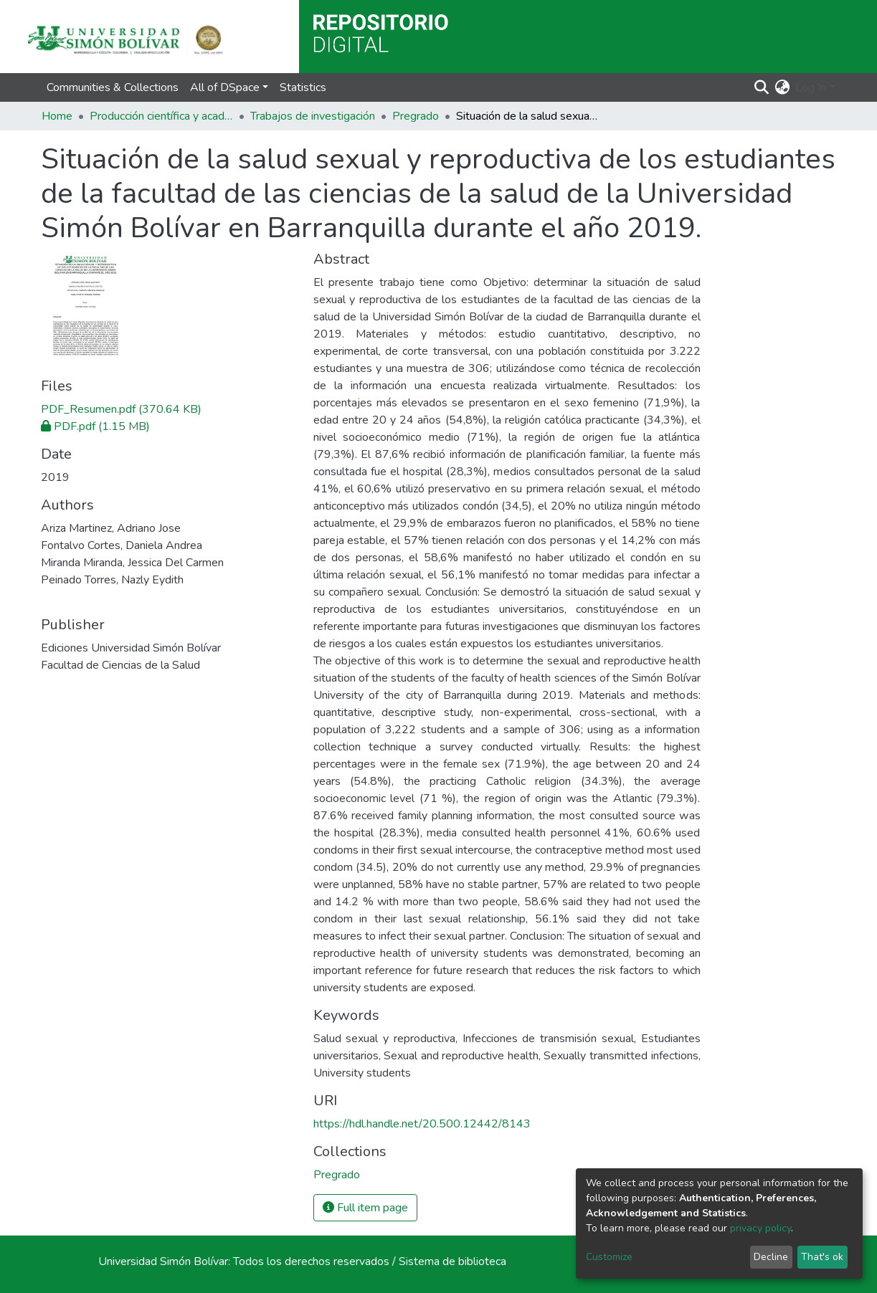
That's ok (822, 1257)
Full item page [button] (365, 1208)
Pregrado (415, 116)
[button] (782, 87)
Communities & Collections (113, 87)
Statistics (303, 87)
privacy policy (760, 1228)
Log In (810, 87)
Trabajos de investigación (312, 116)
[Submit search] (761, 87)
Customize (609, 1257)
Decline (771, 1257)
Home (57, 116)
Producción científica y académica (161, 116)
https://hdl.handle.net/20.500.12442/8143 (422, 1124)
